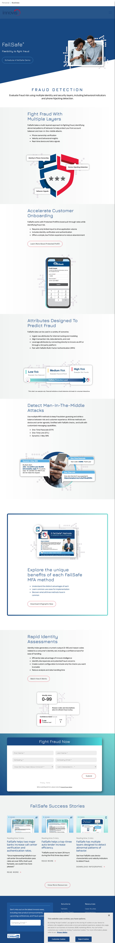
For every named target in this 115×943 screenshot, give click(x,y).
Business (15, 3)
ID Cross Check (67, 912)
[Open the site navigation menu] (110, 12)
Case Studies (90, 909)
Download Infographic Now (41, 604)
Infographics (90, 912)
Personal (5, 3)
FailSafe (64, 909)
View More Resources (57, 885)
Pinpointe (65, 919)
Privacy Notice (62, 939)
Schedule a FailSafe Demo (17, 60)
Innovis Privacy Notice (66, 787)
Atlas (63, 916)
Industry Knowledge (93, 916)
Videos (88, 919)
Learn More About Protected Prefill (45, 244)
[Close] (109, 922)
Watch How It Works (38, 679)
